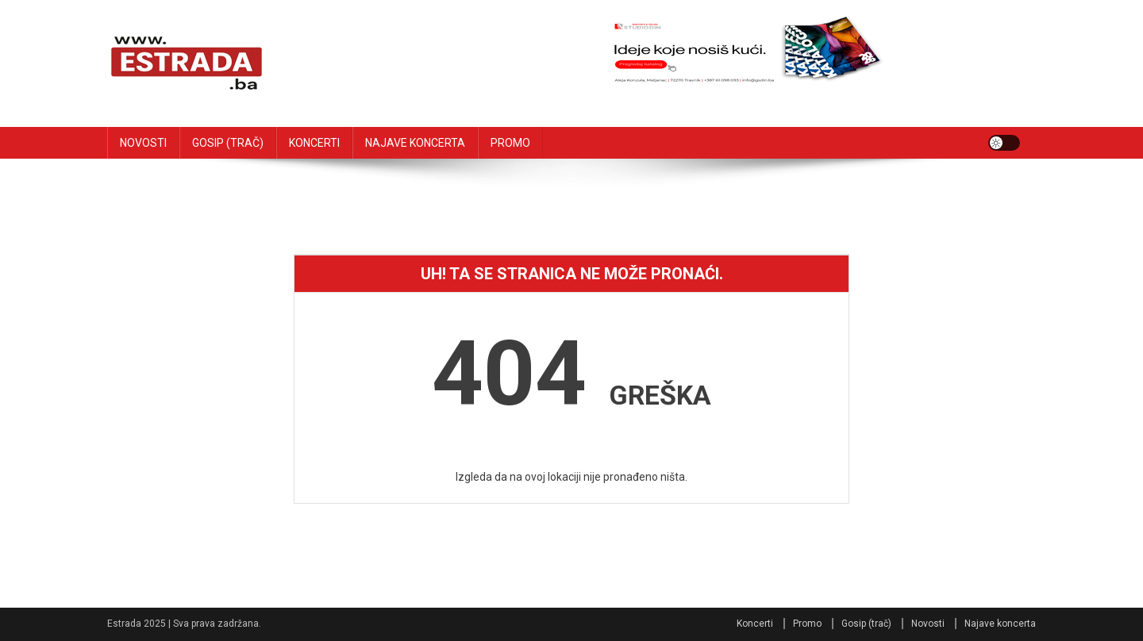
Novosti (928, 623)
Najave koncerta (1000, 623)
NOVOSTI (143, 142)
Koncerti (755, 623)
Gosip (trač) (866, 623)
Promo (807, 623)
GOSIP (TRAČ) (228, 142)
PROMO (510, 142)
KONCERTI (314, 142)
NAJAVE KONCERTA (415, 142)
